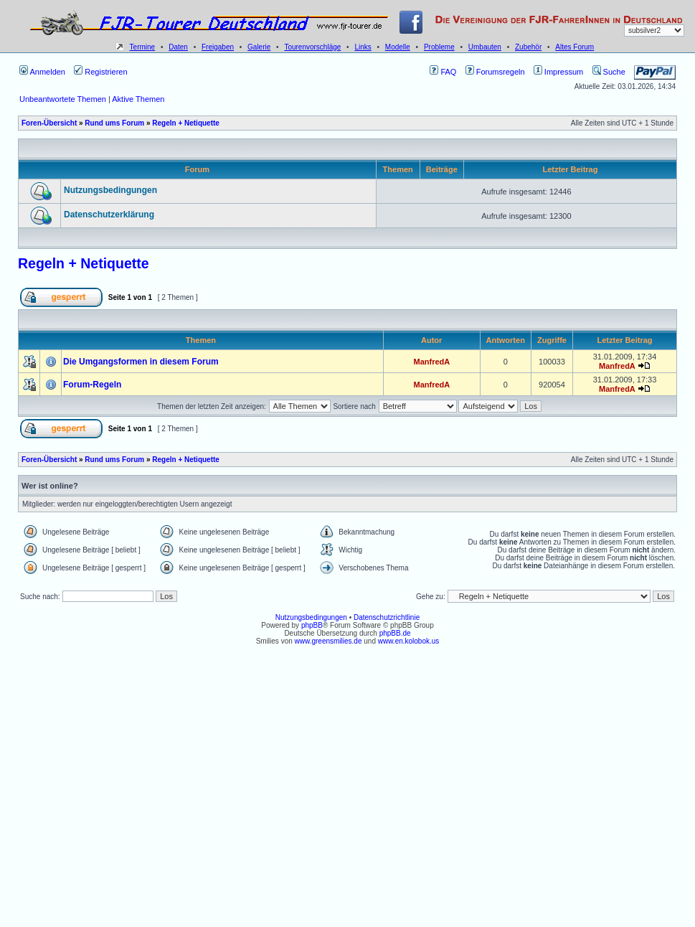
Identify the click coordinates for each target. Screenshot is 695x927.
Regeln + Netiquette (185, 123)
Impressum (558, 71)
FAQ (443, 71)
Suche (608, 71)
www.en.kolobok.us (409, 641)
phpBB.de (395, 633)
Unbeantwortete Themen (62, 99)
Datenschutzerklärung (109, 215)
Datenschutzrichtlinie (387, 617)
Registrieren (100, 71)
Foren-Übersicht (49, 123)
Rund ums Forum (114, 123)
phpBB (312, 625)
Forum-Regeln (92, 385)
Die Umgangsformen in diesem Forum (141, 362)
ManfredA (431, 361)
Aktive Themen (138, 99)
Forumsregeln (495, 71)
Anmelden (42, 71)
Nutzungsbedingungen (110, 190)
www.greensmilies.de (328, 641)
